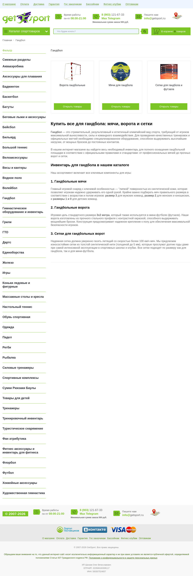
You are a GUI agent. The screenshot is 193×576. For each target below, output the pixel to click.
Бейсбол (8, 127)
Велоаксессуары (14, 157)
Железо (8, 262)
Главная (7, 40)
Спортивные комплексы (20, 378)
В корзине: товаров (173, 31)
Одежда (8, 327)
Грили (6, 222)
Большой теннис (14, 147)
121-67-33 (112, 14)
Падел (7, 337)
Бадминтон (10, 86)
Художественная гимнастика (23, 493)
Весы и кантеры (14, 167)
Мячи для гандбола (121, 85)
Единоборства (13, 252)
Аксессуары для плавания (22, 76)
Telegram (114, 18)
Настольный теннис (17, 307)
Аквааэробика (12, 66)
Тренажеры (10, 408)
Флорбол (9, 462)
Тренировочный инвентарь (22, 418)
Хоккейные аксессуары (19, 483)
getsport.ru (155, 18)
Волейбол (9, 188)
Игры (6, 272)
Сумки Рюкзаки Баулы (19, 388)
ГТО (5, 232)
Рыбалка (9, 357)
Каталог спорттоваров (24, 31)
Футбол (8, 472)
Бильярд (9, 137)
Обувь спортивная (16, 317)
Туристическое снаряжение (22, 428)
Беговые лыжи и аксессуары (24, 117)
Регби (6, 347)
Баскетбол (10, 96)
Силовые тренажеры (18, 367)
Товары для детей (16, 398)
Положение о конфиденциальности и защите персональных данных (123, 558)
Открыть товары (72, 106)
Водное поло (12, 178)
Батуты (8, 107)
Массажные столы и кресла (23, 296)
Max (104, 18)
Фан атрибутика (14, 438)
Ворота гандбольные (72, 85)
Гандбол (20, 40)
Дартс (6, 242)
